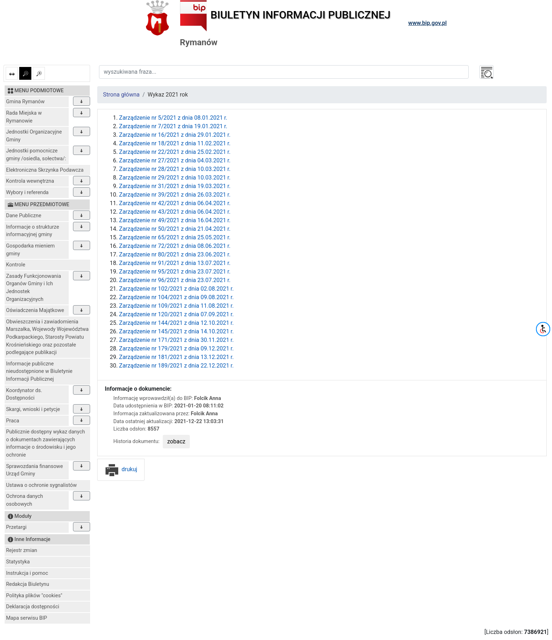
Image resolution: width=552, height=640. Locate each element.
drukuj (121, 469)
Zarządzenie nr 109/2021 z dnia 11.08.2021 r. (176, 305)
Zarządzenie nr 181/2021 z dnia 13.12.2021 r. (176, 357)
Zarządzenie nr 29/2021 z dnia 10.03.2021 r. (174, 177)
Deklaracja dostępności (32, 607)
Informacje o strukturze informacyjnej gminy (32, 231)
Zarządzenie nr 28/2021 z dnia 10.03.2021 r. (174, 169)
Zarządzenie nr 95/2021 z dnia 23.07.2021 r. (174, 271)
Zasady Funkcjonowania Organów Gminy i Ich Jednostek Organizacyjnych (33, 287)
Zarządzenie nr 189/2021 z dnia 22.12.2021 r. (176, 365)
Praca (12, 421)
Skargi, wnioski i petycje (33, 409)
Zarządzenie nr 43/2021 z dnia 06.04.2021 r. (174, 211)
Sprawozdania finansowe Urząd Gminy (34, 470)
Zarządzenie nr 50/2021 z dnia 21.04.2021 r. (174, 228)
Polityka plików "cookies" (34, 596)
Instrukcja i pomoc (27, 573)
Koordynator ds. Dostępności (24, 394)
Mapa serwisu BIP (26, 618)
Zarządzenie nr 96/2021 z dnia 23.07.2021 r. (174, 280)
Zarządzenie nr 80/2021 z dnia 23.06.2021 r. (174, 254)
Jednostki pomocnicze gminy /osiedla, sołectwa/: (36, 155)
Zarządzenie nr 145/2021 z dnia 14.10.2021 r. (176, 331)
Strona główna (121, 94)
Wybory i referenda (27, 192)
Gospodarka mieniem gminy (30, 250)
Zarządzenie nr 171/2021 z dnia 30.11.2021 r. (176, 340)
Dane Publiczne (23, 216)
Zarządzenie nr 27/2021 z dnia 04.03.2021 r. (174, 160)
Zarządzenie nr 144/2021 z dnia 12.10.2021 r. (176, 322)
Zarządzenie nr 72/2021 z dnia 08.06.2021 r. (174, 246)
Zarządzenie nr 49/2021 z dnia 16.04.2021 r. (174, 220)
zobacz (176, 441)
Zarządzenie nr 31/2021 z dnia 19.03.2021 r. (174, 186)
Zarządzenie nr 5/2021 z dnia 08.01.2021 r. (173, 117)
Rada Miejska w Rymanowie (24, 117)
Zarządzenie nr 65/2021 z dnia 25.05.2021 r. (174, 237)
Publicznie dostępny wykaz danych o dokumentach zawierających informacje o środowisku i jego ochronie (45, 443)
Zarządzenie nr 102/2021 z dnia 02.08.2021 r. (176, 288)
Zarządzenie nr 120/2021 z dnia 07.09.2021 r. (176, 314)
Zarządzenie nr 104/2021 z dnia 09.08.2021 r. (176, 297)
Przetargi (16, 527)
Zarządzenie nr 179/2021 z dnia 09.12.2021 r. (176, 348)
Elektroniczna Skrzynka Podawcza (44, 170)
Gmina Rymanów (25, 102)
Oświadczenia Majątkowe (35, 310)
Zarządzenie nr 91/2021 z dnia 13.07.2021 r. (174, 263)
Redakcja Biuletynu (27, 584)
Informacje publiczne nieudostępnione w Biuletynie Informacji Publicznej (39, 371)
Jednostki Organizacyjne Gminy (34, 136)
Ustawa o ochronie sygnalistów (41, 485)
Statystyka (18, 562)
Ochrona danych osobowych (24, 500)
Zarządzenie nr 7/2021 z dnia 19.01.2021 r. (173, 126)
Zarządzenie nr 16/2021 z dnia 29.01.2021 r (174, 134)
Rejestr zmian (21, 550)
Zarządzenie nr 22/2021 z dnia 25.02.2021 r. (174, 152)
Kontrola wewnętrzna (30, 181)
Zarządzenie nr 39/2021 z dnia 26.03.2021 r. (174, 194)
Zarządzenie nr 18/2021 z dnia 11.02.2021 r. (174, 143)
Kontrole (15, 265)
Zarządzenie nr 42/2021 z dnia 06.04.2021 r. (174, 203)
